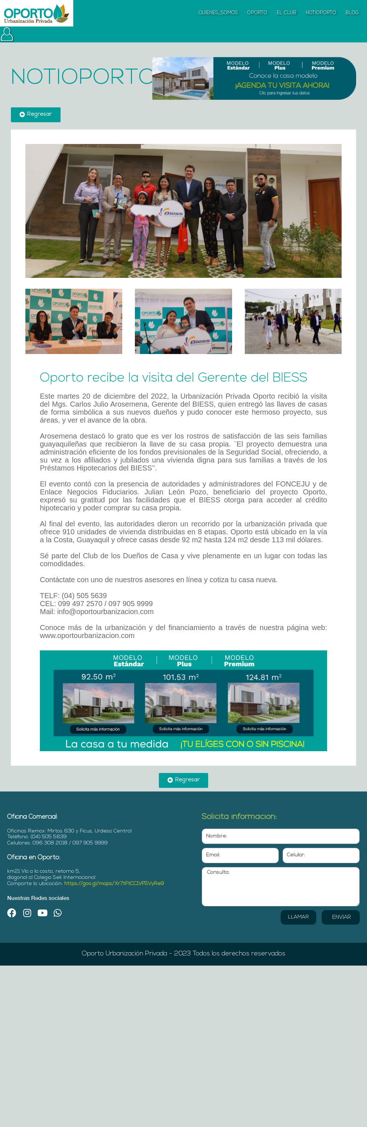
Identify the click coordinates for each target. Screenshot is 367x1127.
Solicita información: (239, 817)
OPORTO (257, 13)
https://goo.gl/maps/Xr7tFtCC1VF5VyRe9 (114, 884)
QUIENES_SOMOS (218, 13)
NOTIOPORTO (321, 13)
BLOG (352, 13)
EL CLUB (286, 13)
